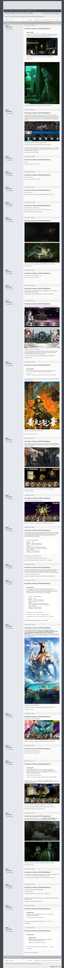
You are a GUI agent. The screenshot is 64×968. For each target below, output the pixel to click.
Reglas (16, 10)
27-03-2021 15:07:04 (29, 713)
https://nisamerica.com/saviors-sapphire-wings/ (35, 558)
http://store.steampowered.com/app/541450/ (35, 142)
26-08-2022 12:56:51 (29, 813)
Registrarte (29, 10)
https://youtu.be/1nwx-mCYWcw (32, 164)
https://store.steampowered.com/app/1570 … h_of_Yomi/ (38, 804)
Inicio (6, 10)
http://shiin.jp (27, 266)
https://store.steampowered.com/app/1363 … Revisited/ (38, 560)
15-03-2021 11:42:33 (29, 580)
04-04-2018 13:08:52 (29, 270)
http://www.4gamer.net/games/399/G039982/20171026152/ (39, 264)
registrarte (44, 20)
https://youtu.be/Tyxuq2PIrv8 (31, 277)
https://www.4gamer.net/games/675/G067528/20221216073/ (39, 877)
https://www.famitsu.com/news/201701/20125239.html (38, 105)
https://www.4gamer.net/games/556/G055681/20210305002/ (39, 576)
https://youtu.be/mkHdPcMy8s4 (32, 349)
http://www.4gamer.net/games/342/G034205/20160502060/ (41, 375)
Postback (11, 10)
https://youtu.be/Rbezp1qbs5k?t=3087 (33, 430)
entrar (39, 20)
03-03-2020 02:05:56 (29, 362)
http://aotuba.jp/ (28, 357)
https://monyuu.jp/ (28, 709)
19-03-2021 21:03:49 (29, 624)
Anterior (12, 20)
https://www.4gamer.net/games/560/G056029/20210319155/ (39, 707)
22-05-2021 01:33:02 (29, 745)
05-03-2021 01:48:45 (29, 564)
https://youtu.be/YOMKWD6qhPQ (32, 556)
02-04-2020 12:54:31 (29, 438)
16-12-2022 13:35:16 (29, 869)
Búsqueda (22, 10)
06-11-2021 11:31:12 (29, 761)
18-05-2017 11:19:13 (29, 187)
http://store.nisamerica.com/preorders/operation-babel (37, 144)
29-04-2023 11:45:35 (29, 884)
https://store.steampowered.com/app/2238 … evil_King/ (38, 921)
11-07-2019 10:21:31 (29, 300)
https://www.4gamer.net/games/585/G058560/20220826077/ (39, 862)
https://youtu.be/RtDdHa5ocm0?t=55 (33, 901)
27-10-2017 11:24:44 (29, 217)
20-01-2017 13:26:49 (29, 25)
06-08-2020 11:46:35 (29, 527)
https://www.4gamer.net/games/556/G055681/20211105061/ (39, 806)
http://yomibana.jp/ (29, 491)
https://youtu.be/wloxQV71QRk (32, 179)
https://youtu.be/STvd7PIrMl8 (31, 152)
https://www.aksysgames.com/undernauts (34, 808)
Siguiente (30, 20)
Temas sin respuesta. (55, 13)
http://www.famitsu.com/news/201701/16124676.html (39, 56)
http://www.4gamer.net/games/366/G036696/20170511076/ (39, 194)
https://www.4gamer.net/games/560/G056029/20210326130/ (39, 741)
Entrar (34, 10)
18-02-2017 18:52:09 (29, 109)
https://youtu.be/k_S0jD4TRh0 (31, 705)
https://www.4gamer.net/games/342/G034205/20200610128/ (39, 523)
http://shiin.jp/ (29, 58)
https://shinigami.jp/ (29, 864)
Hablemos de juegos (15, 16)
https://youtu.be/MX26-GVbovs (32, 574)
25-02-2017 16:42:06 (29, 156)
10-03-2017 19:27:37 (29, 172)
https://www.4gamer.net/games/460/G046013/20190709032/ (39, 355)
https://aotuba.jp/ (28, 891)
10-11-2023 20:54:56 (29, 927)
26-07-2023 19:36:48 (29, 905)
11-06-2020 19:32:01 (29, 495)
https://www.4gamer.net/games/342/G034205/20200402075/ (39, 489)
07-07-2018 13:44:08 (29, 285)
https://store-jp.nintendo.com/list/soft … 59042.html (37, 893)
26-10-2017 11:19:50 (29, 202)
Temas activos (45, 13)
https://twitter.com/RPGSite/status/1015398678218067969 (38, 294)
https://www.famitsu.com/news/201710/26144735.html (38, 209)
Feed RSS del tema (55, 23)
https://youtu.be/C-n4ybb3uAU (32, 753)
